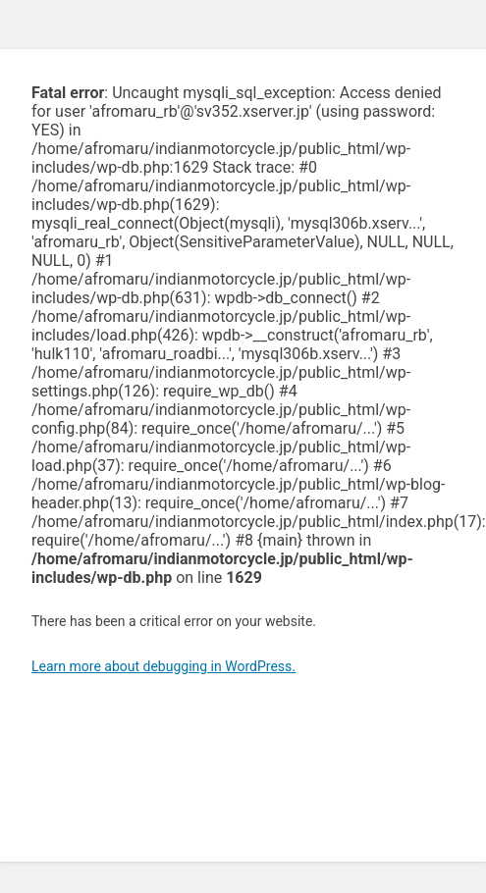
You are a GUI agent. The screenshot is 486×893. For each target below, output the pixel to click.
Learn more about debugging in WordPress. (163, 666)
